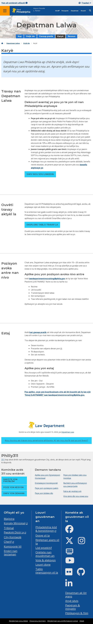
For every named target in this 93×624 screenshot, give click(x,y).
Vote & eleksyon (45, 560)
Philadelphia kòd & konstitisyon (46, 529)
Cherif (8, 541)
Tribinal (9, 528)
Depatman (74, 11)
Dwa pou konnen (38, 621)
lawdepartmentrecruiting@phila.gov (47, 278)
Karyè (60, 36)
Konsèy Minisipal (14, 523)
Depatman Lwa (67, 432)
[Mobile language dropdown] (85, 3)
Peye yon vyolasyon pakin (46, 488)
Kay (20, 36)
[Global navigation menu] (5, 11)
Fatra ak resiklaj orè (72, 491)
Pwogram (65, 11)
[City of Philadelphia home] (22, 10)
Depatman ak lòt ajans (76, 594)
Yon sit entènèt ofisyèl (14, 3)
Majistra (9, 519)
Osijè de (30, 36)
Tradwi (86, 3)
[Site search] (90, 10)
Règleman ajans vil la (47, 541)
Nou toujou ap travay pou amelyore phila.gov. (46, 440)
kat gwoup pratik (37, 332)
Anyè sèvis (71, 601)
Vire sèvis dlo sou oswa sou (75, 496)
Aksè (82, 621)
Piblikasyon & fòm (76, 613)
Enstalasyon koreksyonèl (46, 483)
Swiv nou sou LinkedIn (40, 174)
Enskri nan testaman (10, 552)
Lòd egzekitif (43, 548)
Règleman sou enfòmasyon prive (62, 621)
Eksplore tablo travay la (42, 225)
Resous (71, 36)
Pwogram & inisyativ (72, 607)
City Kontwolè (12, 537)
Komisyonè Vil (12, 546)
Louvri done (42, 564)
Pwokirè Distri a (14, 532)
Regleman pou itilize (18, 621)
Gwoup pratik (46, 36)
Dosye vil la (42, 535)
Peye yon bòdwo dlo (44, 493)
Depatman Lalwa (13, 43)
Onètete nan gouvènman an (44, 554)
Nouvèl (83, 11)
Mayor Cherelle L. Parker (39, 9)
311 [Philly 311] (3, 459)
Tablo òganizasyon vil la (46, 570)
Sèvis (57, 11)
